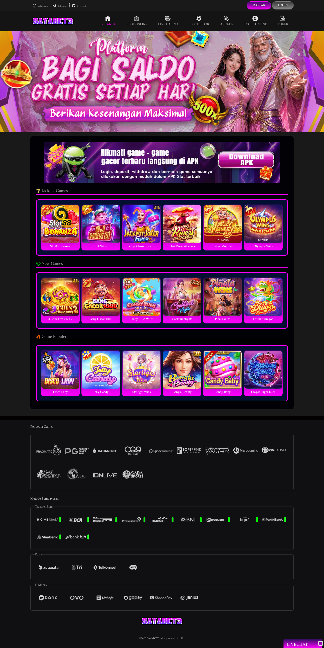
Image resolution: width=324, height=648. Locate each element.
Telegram (59, 6)
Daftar (259, 5)
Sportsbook (199, 21)
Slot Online (137, 21)
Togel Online (255, 21)
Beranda (108, 21)
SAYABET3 (153, 638)
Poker (283, 21)
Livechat (79, 6)
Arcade (226, 21)
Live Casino (168, 21)
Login (283, 5)
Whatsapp (40, 6)
